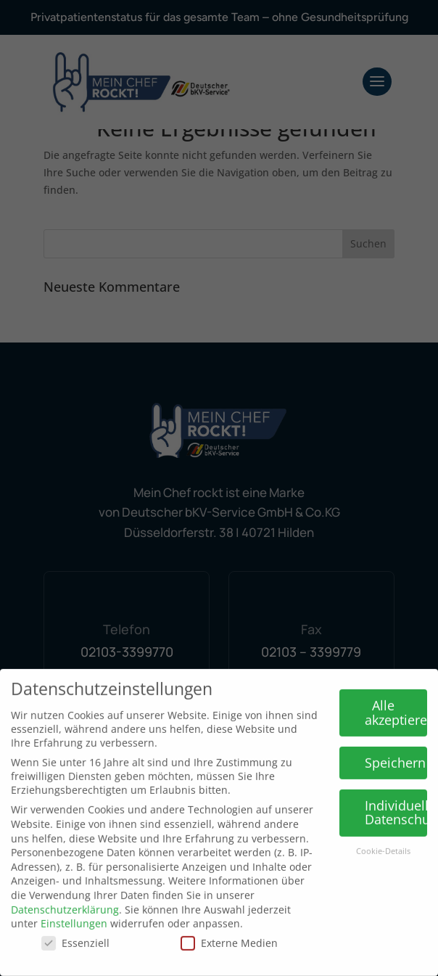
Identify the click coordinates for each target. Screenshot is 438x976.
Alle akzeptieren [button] (396, 699)
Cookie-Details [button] (383, 837)
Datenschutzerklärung (65, 895)
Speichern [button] (395, 748)
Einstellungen (74, 909)
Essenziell (75, 928)
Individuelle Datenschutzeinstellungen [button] (396, 798)
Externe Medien (229, 928)
